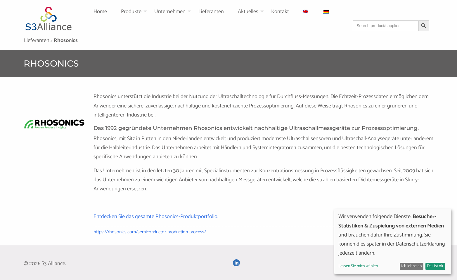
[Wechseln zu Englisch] (313, 11)
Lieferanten (211, 11)
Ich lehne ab (411, 266)
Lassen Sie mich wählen (358, 266)
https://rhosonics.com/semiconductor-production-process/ (150, 232)
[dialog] (392, 241)
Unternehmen (170, 11)
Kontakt (280, 11)
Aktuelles (248, 11)
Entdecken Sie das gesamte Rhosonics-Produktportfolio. (156, 216)
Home (100, 11)
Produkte (131, 11)
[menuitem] (107, 11)
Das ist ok (435, 266)
